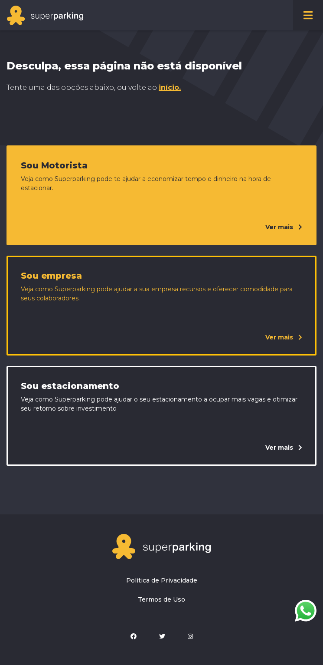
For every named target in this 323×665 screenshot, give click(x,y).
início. (170, 87)
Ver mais (283, 227)
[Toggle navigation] (308, 15)
